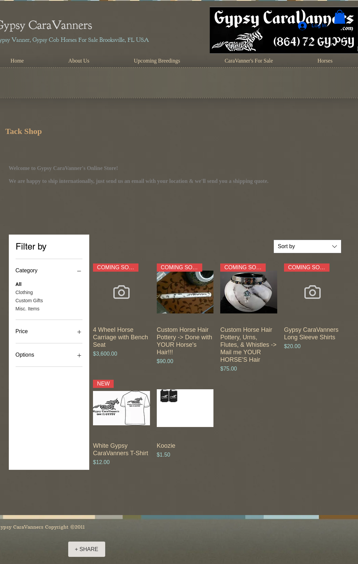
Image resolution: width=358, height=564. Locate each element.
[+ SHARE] (86, 549)
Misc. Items (28, 308)
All (19, 283)
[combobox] (307, 246)
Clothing (24, 292)
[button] (339, 17)
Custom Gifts (29, 300)
